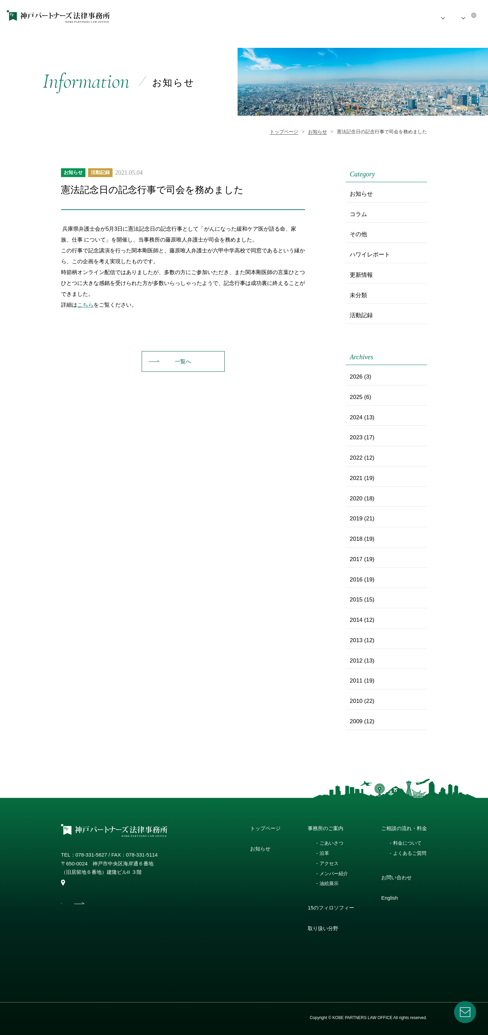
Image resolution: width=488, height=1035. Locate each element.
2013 (356, 640)
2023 (356, 437)
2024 (356, 417)
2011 (356, 680)
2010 (356, 701)
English (389, 898)
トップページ (265, 828)
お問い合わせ (396, 877)
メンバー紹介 (334, 873)
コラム (358, 214)
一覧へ (183, 361)
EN (470, 16)
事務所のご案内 (288, 16)
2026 (356, 376)
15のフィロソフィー (342, 16)
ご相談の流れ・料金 (427, 16)
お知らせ (253, 16)
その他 (358, 234)
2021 (356, 478)
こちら (85, 305)
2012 (356, 660)
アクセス (329, 863)
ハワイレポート (370, 254)
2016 (356, 579)
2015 (356, 599)
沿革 (324, 853)
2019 (356, 518)
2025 (356, 397)
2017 (356, 559)
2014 (356, 620)
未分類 (358, 295)
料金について (407, 843)
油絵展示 (329, 883)
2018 (356, 539)
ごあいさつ (331, 843)
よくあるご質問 (409, 853)
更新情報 (361, 275)
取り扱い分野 (323, 928)
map (69, 883)
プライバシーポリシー (81, 1017)
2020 (356, 498)
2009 (356, 721)
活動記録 (100, 172)
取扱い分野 (384, 16)
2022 (356, 458)
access (99, 908)
